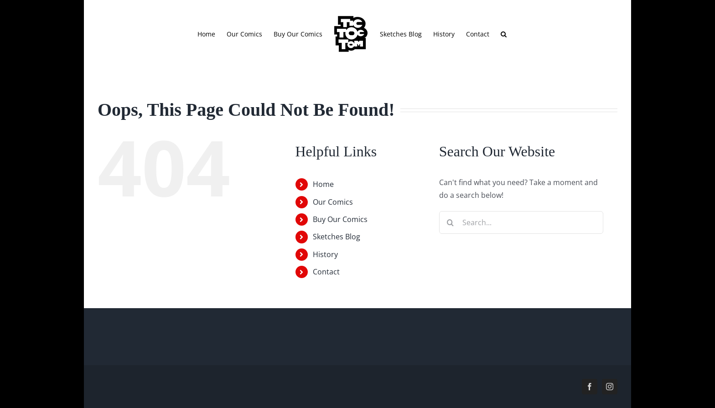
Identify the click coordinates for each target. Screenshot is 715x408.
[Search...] (521, 222)
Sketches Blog (336, 237)
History (325, 254)
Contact (326, 272)
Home (323, 184)
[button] (504, 34)
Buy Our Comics (340, 219)
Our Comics (333, 202)
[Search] (450, 222)
